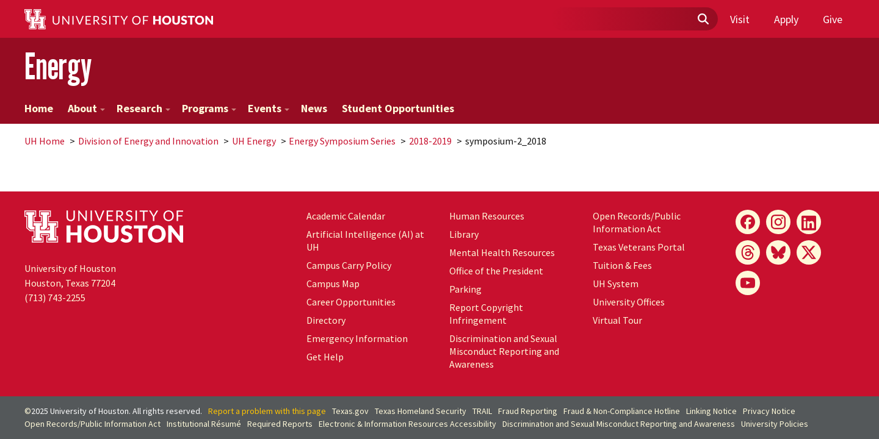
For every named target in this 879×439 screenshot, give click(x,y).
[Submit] (702, 19)
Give (832, 19)
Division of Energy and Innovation (148, 141)
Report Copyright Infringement (486, 313)
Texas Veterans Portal (639, 247)
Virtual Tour (617, 320)
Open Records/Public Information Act (637, 222)
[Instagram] (778, 222)
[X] (809, 252)
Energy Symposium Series (342, 141)
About (86, 108)
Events (268, 108)
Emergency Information (357, 338)
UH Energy (254, 141)
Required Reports (280, 423)
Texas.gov (350, 410)
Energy (58, 66)
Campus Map (333, 283)
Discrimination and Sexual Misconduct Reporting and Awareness (504, 351)
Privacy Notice (769, 410)
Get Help (325, 357)
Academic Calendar (345, 216)
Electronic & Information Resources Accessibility (407, 423)
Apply (786, 19)
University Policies (774, 423)
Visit (740, 19)
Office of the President (496, 271)
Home (38, 108)
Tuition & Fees (622, 265)
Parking (465, 289)
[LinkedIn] (809, 222)
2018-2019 (430, 141)
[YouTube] (748, 283)
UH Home (44, 141)
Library (464, 234)
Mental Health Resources (502, 252)
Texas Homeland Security (420, 410)
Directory (325, 320)
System (615, 283)
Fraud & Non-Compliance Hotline (621, 410)
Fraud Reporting (527, 410)
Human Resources (486, 216)
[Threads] (748, 252)
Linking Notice (711, 410)
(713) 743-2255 (54, 297)
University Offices (629, 302)
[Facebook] (748, 222)
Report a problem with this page (267, 410)
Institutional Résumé (204, 423)
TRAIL (482, 410)
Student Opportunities (398, 108)
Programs (209, 108)
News (314, 108)
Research (143, 108)
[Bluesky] (778, 252)
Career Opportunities (351, 302)
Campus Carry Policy (348, 265)
